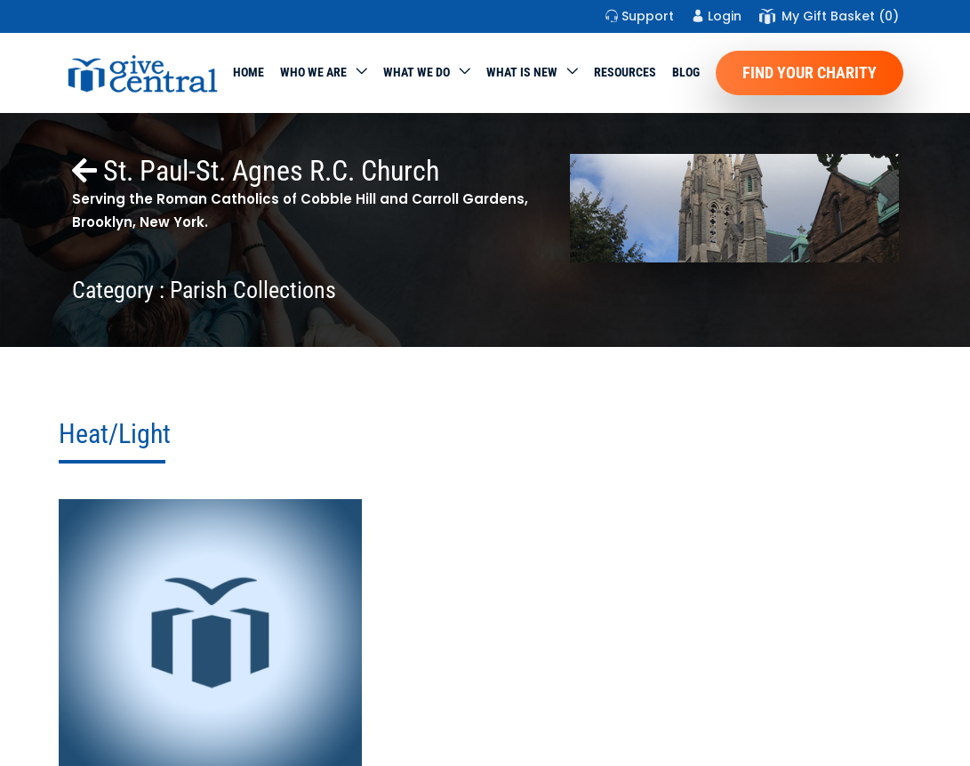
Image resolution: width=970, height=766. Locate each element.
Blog (686, 72)
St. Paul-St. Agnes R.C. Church (255, 171)
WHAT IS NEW (521, 72)
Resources (625, 72)
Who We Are (313, 72)
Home (248, 72)
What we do (416, 72)
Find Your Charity (809, 72)
